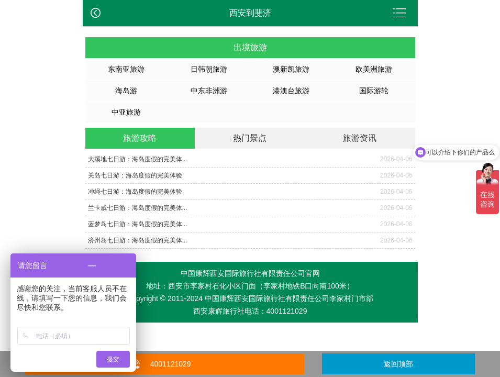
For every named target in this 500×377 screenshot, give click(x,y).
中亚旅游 (126, 112)
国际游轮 (373, 90)
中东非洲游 (209, 90)
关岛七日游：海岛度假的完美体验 (135, 175)
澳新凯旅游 (291, 69)
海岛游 (126, 90)
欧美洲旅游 (373, 69)
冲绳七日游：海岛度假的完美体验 (135, 191)
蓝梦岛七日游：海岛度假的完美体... (137, 224)
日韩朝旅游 (209, 69)
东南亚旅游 (126, 69)
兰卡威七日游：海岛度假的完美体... (137, 208)
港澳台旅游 (291, 90)
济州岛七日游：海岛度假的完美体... (137, 240)
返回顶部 (398, 364)
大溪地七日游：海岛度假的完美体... (137, 159)
